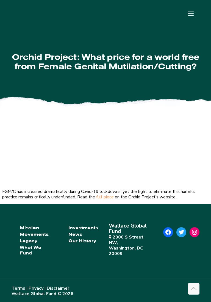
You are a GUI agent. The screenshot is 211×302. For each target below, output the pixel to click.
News (75, 234)
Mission (29, 228)
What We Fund (30, 250)
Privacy (36, 288)
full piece (105, 197)
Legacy (28, 241)
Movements (34, 234)
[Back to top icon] (193, 289)
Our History (82, 241)
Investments (83, 228)
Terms (18, 288)
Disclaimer (58, 288)
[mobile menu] (190, 13)
